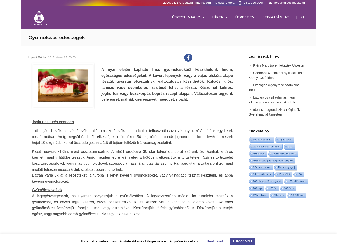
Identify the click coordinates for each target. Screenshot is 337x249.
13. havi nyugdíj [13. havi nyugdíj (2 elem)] (286, 167)
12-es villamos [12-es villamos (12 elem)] (261, 167)
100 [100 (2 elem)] (300, 174)
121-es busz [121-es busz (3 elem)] (259, 195)
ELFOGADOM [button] (242, 241)
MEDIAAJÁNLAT (275, 17)
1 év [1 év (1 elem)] (290, 146)
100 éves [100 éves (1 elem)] (289, 188)
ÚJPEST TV (244, 17)
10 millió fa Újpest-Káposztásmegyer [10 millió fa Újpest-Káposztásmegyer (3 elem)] (273, 160)
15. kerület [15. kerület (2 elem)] (284, 174)
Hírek (220, 17)
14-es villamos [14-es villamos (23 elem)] (262, 174)
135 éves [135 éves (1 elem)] (279, 195)
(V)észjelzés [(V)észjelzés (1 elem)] (285, 139)
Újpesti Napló (188, 17)
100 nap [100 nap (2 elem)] (257, 188)
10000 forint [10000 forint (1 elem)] (297, 195)
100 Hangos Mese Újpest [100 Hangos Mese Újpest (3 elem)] (267, 181)
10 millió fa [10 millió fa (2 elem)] (258, 153)
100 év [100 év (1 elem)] (272, 188)
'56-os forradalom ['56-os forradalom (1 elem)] (262, 139)
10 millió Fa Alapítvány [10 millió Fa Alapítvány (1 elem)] (283, 153)
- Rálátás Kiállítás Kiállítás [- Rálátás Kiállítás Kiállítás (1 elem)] (266, 146)
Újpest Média (37, 57)
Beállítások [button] (215, 241)
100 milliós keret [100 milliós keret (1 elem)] (296, 181)
